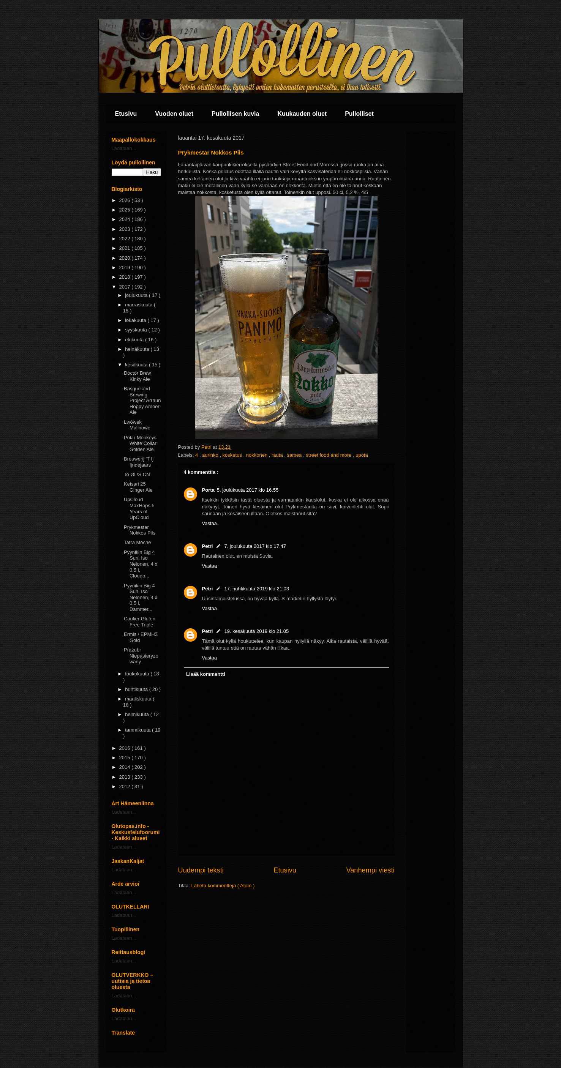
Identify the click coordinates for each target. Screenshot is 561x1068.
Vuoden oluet (174, 113)
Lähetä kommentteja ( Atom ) (222, 885)
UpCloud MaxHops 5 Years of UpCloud (139, 508)
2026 (125, 200)
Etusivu (126, 113)
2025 (125, 210)
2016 (125, 748)
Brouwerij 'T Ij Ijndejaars (138, 462)
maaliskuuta (139, 699)
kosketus (233, 455)
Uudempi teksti (201, 870)
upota (362, 455)
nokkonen (257, 455)
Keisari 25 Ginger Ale (138, 487)
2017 (125, 287)
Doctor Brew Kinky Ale (137, 376)
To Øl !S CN (137, 474)
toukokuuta (137, 674)
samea (295, 455)
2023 (125, 229)
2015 (125, 757)
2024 (125, 219)
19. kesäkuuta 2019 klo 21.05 (256, 631)
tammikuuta (138, 730)
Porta (208, 490)
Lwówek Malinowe (137, 425)
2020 (125, 258)
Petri (207, 546)
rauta (278, 455)
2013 (125, 777)
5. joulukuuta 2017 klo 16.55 (248, 490)
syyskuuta (136, 330)
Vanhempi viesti (370, 870)
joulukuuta (137, 295)
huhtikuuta (137, 689)
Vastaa (209, 523)
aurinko (211, 455)
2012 (125, 786)
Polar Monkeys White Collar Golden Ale (140, 443)
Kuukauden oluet (302, 113)
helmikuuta (137, 714)
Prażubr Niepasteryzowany (141, 655)
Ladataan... (124, 148)
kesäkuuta (137, 365)
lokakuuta (136, 320)
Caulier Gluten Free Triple (139, 622)
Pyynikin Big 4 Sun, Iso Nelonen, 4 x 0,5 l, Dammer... (140, 597)
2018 (125, 277)
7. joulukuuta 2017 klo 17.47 (255, 546)
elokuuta (135, 339)
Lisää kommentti (205, 674)
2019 (125, 267)
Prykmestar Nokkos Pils (139, 530)
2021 (125, 248)
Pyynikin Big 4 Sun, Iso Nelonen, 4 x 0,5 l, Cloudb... (140, 564)
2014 (125, 767)
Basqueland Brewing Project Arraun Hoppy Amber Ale (142, 400)
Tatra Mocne (137, 542)
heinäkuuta (137, 349)
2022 (125, 238)
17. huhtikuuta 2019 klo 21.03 (256, 589)
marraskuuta (139, 305)
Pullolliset (359, 113)
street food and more (329, 455)
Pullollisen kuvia (235, 113)
